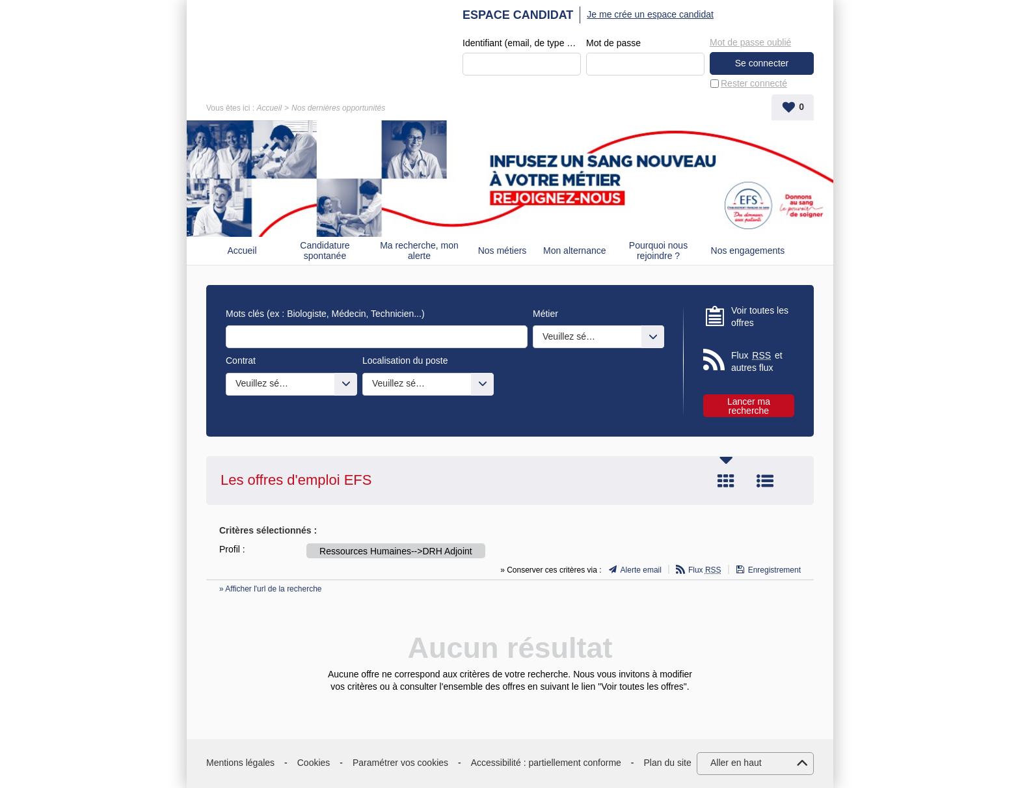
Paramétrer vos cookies (400, 762)
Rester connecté (754, 83)
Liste (765, 481)
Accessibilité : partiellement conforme (546, 762)
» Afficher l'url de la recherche (270, 588)
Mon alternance (574, 250)
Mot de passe (613, 43)
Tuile (726, 481)
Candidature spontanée (324, 251)
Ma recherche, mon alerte (419, 251)
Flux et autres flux (757, 361)
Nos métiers (502, 250)
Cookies (313, 762)
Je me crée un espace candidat (650, 14)
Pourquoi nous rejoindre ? (658, 251)
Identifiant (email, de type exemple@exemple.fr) (522, 43)
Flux (704, 570)
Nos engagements (748, 250)
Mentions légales (240, 762)
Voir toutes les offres (759, 317)
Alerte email (641, 570)
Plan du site (667, 762)
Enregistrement (774, 570)
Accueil (269, 108)
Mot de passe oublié (750, 42)
